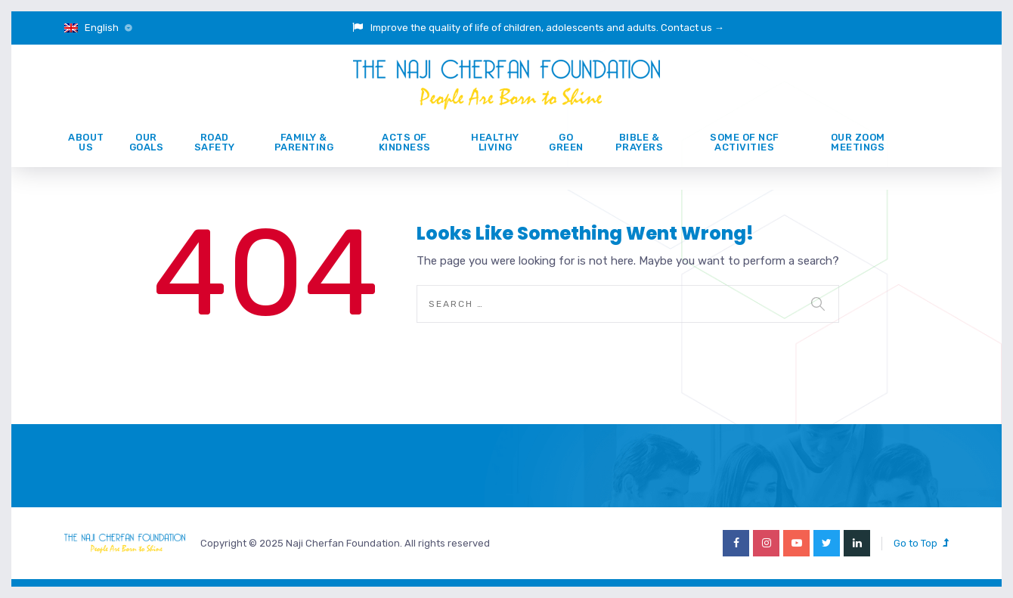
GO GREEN (566, 142)
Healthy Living (495, 142)
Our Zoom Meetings (858, 142)
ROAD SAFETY (214, 142)
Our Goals (146, 142)
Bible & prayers (639, 142)
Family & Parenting (304, 142)
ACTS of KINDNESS (405, 142)
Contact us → (692, 27)
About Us (86, 142)
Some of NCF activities (744, 142)
